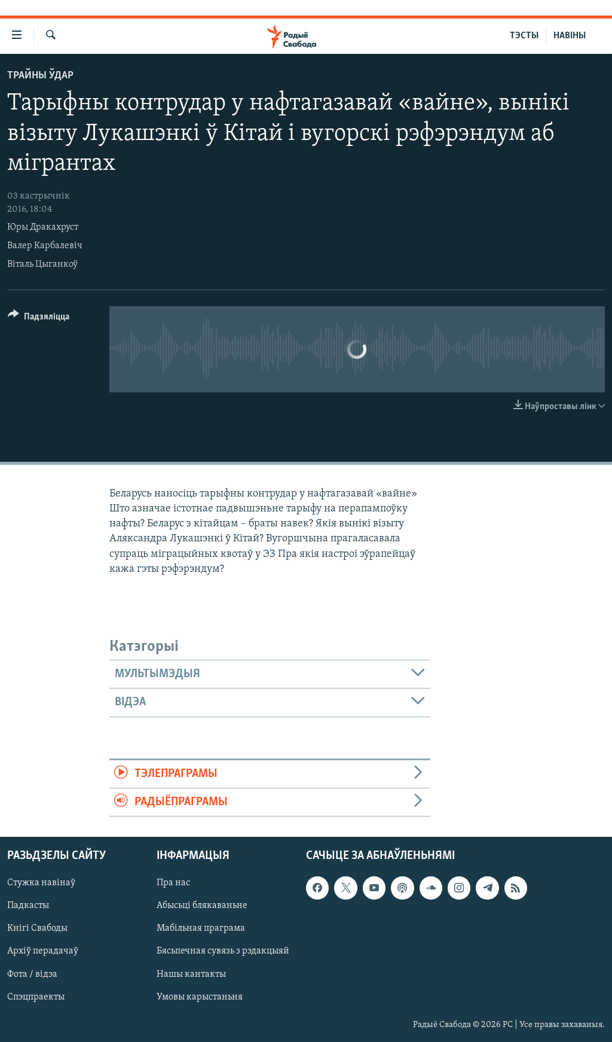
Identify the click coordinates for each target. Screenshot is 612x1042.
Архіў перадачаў (42, 951)
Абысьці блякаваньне (202, 906)
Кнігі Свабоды (37, 929)
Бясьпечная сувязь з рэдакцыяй (223, 951)
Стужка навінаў (41, 883)
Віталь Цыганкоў (42, 264)
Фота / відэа (32, 974)
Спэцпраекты (36, 997)
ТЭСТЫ (524, 36)
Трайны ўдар (40, 75)
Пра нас (173, 883)
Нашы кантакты (191, 974)
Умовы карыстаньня (200, 997)
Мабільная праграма (201, 929)
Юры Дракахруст (42, 227)
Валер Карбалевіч (44, 246)
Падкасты (28, 906)
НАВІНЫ (569, 36)
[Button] (38, 318)
